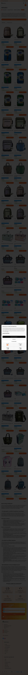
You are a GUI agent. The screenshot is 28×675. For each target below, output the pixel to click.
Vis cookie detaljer (14, 341)
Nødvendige (7, 344)
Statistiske (20, 348)
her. (7, 331)
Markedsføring (20, 344)
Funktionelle (7, 348)
